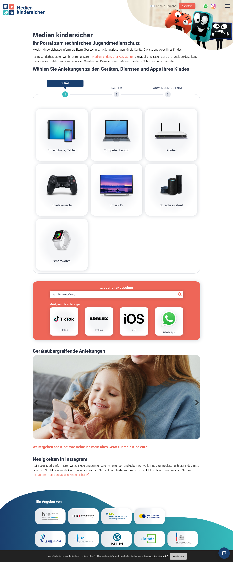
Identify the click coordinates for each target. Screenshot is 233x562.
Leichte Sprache (166, 6)
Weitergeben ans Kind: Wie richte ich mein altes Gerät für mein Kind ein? (90, 446)
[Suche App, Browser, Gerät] (116, 294)
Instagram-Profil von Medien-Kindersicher (59, 475)
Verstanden (178, 556)
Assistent (187, 5)
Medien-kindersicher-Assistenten (113, 57)
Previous (36, 403)
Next (197, 403)
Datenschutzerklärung (154, 556)
